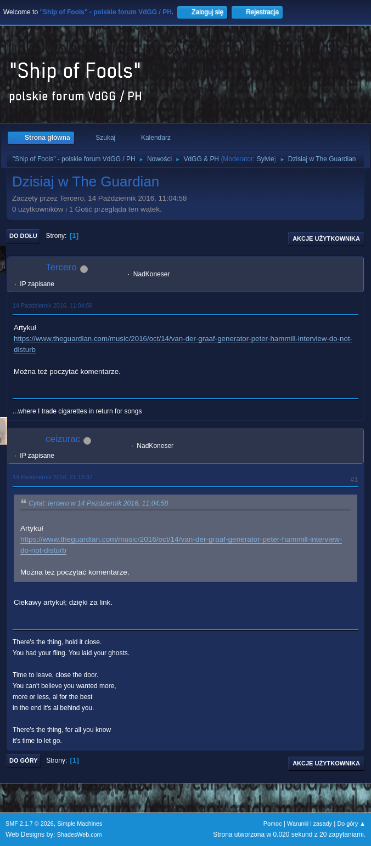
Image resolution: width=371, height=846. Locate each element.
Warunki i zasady (309, 823)
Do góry (23, 760)
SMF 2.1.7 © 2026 (29, 823)
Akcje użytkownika (326, 238)
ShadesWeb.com (79, 834)
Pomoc (272, 823)
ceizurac (63, 439)
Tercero (61, 267)
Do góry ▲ (352, 823)
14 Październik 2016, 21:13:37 (53, 477)
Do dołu (23, 235)
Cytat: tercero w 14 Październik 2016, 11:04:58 (98, 503)
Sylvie (265, 159)
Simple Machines (79, 823)
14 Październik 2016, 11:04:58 (53, 305)
